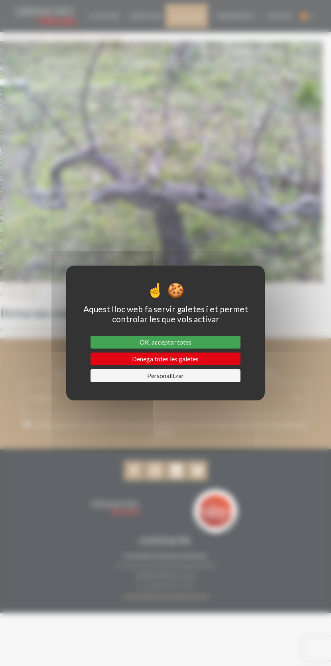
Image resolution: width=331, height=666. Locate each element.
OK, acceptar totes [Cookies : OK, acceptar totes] (165, 342)
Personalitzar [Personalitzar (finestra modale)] (165, 375)
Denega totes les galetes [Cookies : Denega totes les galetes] (165, 359)
